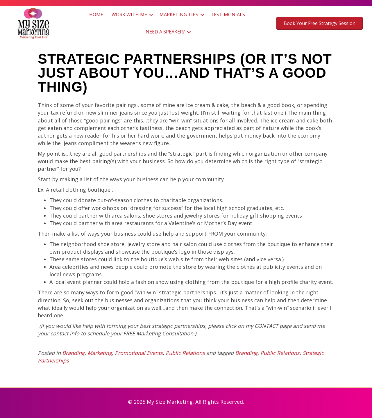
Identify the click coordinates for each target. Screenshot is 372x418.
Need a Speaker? (165, 32)
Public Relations (185, 352)
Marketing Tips (179, 14)
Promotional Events (139, 352)
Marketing (99, 352)
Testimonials (228, 14)
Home (96, 14)
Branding (73, 352)
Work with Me (129, 14)
